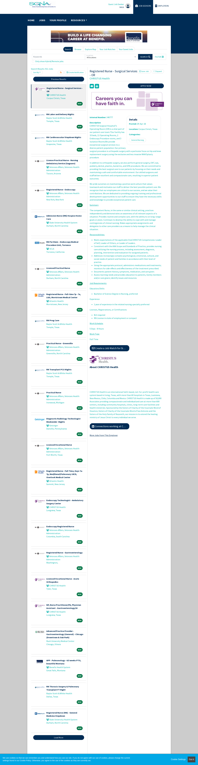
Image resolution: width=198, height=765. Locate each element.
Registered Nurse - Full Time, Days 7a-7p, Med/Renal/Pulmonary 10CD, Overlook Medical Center (64, 474)
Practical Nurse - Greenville (59, 343)
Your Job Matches (107, 49)
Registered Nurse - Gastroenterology (64, 552)
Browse (78, 49)
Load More (58, 737)
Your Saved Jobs (126, 49)
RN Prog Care (52, 320)
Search (68, 49)
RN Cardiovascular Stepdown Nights (63, 137)
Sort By (36, 72)
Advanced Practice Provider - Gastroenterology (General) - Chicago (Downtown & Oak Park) (64, 634)
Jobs (42, 20)
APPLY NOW (146, 86)
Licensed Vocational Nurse (59, 444)
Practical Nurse (53, 392)
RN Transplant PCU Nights (59, 369)
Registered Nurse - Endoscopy (60, 189)
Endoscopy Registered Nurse (60, 526)
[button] (159, 57)
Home (31, 20)
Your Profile (58, 20)
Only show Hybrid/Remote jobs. (49, 61)
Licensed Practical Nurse (58, 268)
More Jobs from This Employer (104, 435)
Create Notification (75, 72)
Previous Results (58, 79)
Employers (162, 6)
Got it (191, 759)
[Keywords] (58, 57)
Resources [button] (78, 20)
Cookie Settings (178, 759)
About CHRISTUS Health (104, 367)
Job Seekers (143, 6)
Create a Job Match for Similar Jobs (110, 348)
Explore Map (90, 49)
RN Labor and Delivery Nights (60, 114)
